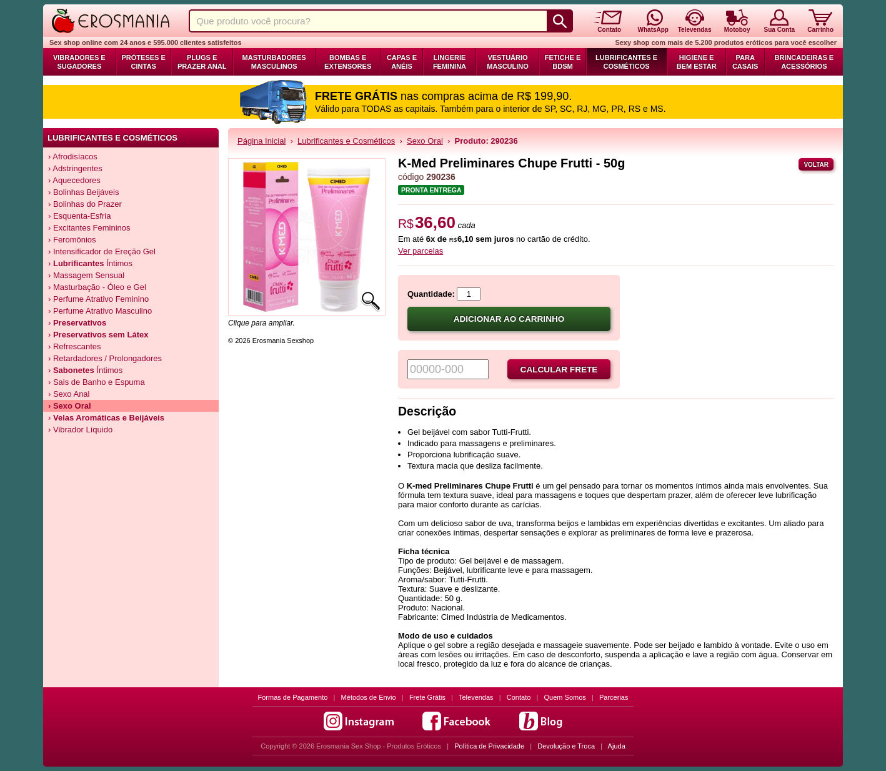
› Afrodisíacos (72, 156)
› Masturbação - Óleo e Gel (97, 287)
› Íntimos (90, 263)
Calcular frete (559, 369)
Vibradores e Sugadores (79, 62)
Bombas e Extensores (347, 62)
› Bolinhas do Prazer (85, 204)
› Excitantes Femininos (89, 227)
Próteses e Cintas (144, 62)
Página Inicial (261, 141)
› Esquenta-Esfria (79, 216)
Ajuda (616, 746)
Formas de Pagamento (293, 697)
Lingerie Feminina (449, 62)
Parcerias (613, 697)
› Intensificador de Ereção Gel (102, 251)
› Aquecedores (74, 180)
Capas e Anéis (402, 62)
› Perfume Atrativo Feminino (98, 299)
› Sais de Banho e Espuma (96, 382)
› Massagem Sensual (86, 275)
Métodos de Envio (368, 697)
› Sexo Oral (69, 405)
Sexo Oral (425, 141)
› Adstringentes (75, 168)
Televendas (476, 697)
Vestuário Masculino (508, 62)
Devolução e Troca (566, 746)
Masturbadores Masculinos (274, 62)
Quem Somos (565, 697)
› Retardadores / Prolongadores (105, 358)
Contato (519, 697)
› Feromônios (72, 239)
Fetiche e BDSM (562, 62)
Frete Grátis (427, 697)
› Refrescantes (74, 346)
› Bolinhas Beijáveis (83, 192)
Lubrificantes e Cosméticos (626, 62)
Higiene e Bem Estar (697, 62)
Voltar (816, 164)
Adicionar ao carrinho (509, 319)
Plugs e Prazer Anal (201, 62)
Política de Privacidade (489, 746)
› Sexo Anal (69, 394)
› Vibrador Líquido (80, 429)
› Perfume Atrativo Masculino (100, 311)
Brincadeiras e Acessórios (804, 62)
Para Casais (745, 62)
